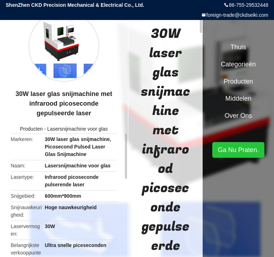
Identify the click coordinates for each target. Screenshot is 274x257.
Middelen (238, 98)
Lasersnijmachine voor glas (77, 129)
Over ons (238, 115)
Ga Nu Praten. (238, 149)
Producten (31, 129)
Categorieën (238, 64)
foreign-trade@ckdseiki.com (237, 15)
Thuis (238, 47)
